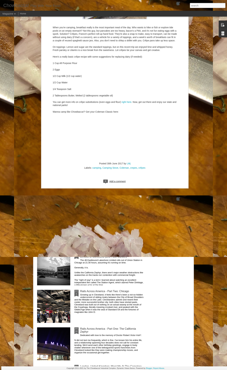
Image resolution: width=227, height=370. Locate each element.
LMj (129, 106)
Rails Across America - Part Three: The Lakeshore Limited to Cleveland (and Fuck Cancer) (109, 255)
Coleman (124, 111)
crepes (133, 111)
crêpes (141, 111)
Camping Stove (110, 111)
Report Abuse (158, 368)
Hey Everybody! (89, 178)
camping (96, 111)
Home (23, 13)
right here (126, 45)
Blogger (149, 368)
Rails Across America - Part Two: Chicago (104, 291)
